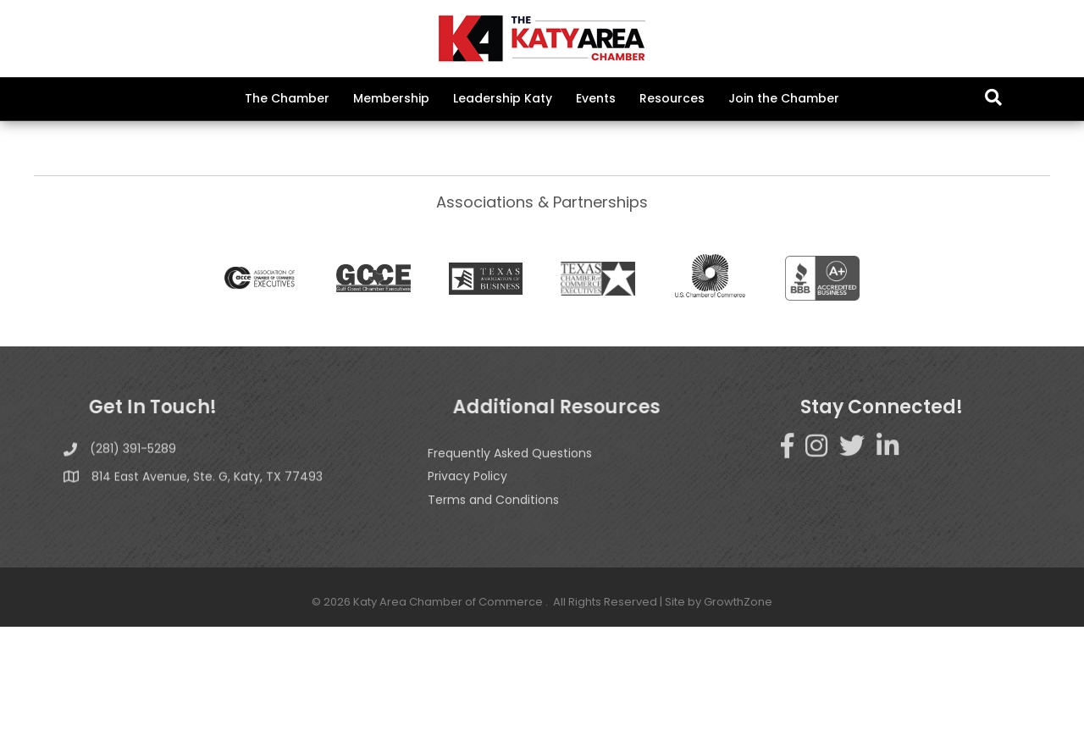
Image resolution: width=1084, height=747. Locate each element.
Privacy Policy (467, 619)
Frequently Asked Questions (510, 596)
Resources (672, 98)
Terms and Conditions (493, 642)
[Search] (993, 97)
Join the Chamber (783, 98)
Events (596, 98)
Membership (391, 98)
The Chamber (287, 98)
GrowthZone (577, 232)
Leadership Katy (502, 98)
